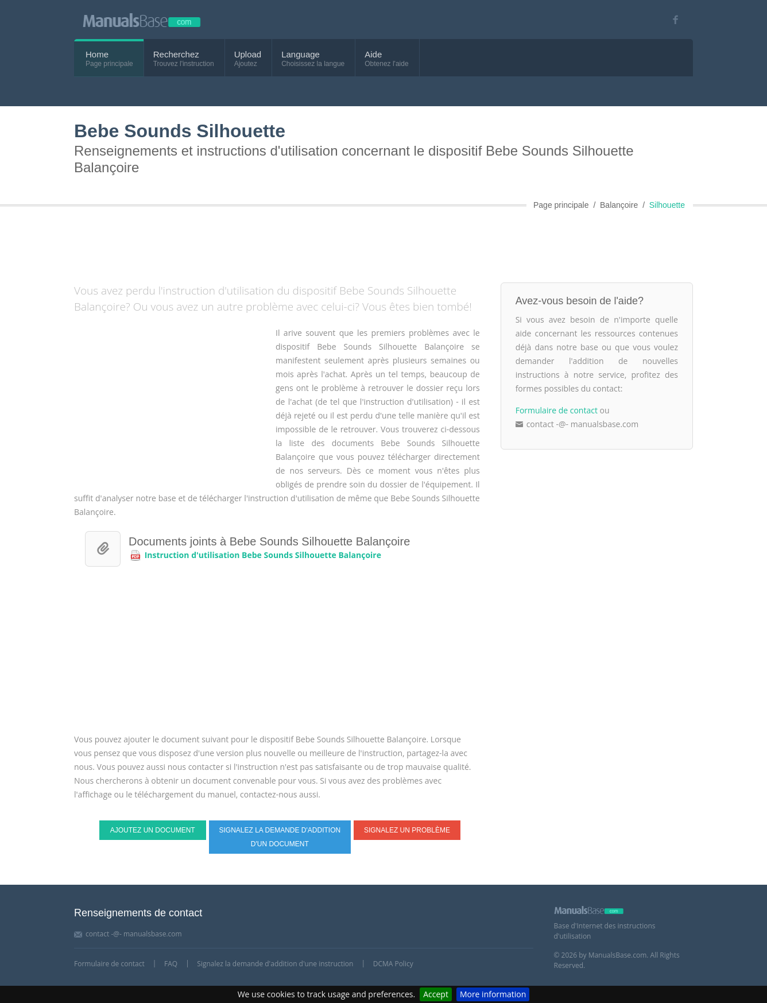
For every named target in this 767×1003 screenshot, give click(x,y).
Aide (373, 54)
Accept (435, 994)
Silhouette (667, 205)
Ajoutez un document (152, 830)
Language (300, 54)
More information (493, 994)
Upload (248, 54)
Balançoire (619, 205)
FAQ (170, 964)
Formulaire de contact (557, 410)
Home (97, 54)
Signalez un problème (407, 830)
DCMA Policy (393, 964)
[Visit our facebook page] (671, 19)
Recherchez (176, 54)
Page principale (561, 205)
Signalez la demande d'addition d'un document (279, 837)
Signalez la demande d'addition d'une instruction (275, 964)
